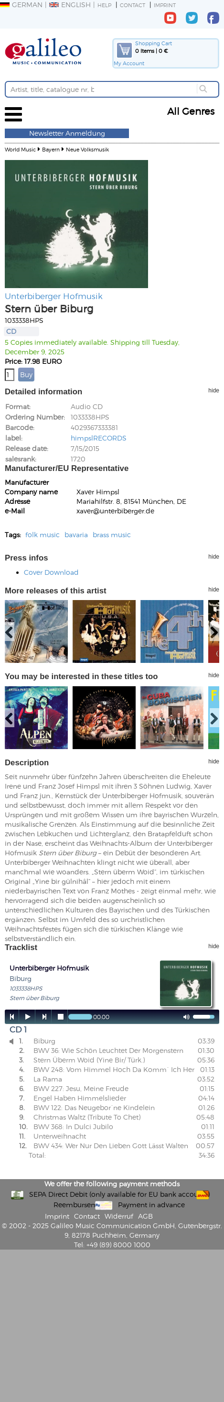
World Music (20, 149)
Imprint (165, 5)
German (21, 4)
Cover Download (51, 572)
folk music (42, 535)
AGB (145, 1216)
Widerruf (119, 1216)
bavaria (76, 535)
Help (104, 5)
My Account (129, 63)
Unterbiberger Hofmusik (54, 295)
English (70, 4)
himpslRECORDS (99, 438)
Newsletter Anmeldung (67, 133)
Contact (132, 5)
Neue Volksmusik (87, 149)
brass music (112, 535)
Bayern (51, 149)
